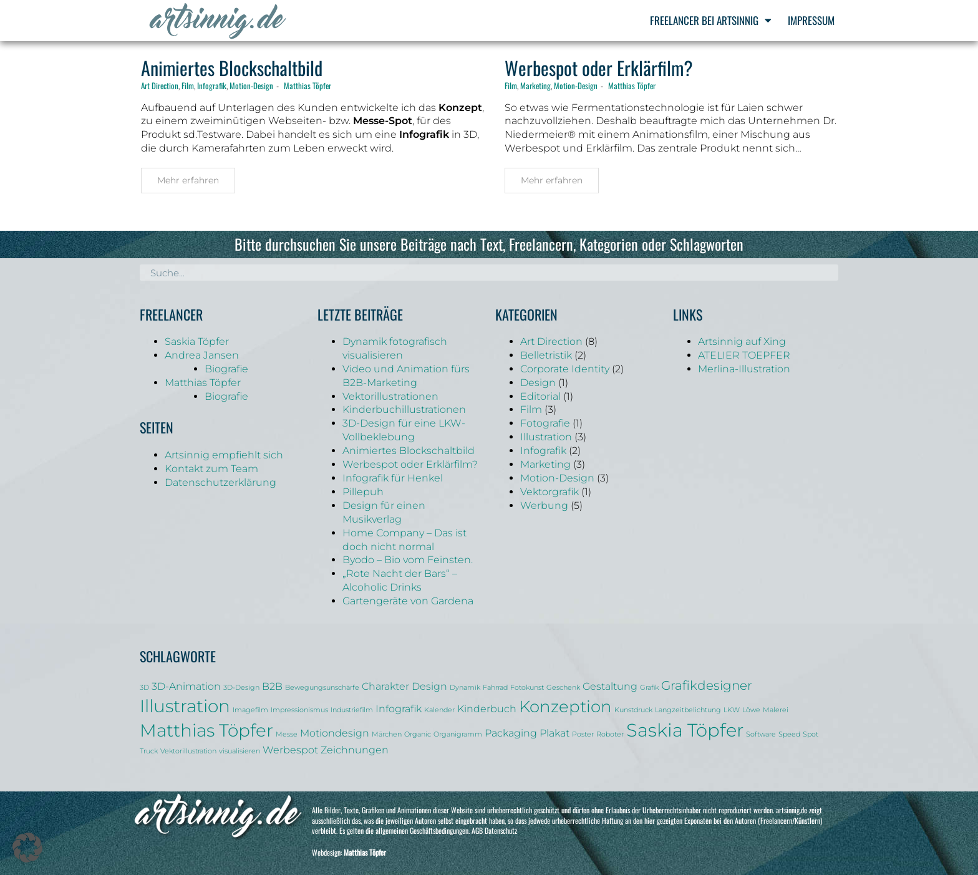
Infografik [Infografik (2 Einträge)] (398, 708)
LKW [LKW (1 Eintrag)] (732, 710)
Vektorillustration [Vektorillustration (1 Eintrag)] (188, 751)
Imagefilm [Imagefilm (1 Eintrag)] (250, 710)
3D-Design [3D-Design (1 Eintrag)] (241, 688)
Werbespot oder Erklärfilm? (599, 68)
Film (188, 85)
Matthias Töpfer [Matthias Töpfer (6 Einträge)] (206, 730)
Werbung (544, 505)
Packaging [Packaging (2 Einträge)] (511, 733)
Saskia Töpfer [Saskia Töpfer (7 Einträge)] (684, 730)
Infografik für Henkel (392, 478)
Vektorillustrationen (390, 396)
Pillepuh (363, 492)
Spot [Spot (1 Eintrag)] (810, 734)
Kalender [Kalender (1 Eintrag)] (439, 710)
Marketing (535, 85)
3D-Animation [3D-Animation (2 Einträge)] (186, 686)
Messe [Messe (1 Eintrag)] (287, 734)
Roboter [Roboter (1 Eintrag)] (610, 734)
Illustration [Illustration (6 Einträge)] (185, 706)
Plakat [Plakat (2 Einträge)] (554, 733)
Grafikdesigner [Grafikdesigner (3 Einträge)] (706, 685)
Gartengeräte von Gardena (407, 601)
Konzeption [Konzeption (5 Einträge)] (565, 706)
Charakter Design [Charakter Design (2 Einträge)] (404, 686)
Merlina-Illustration (744, 369)
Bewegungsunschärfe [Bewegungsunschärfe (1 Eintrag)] (322, 688)
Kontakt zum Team (211, 469)
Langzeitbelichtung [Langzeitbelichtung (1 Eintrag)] (688, 710)
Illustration (546, 437)
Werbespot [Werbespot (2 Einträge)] (290, 749)
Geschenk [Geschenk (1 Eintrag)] (563, 688)
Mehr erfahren (188, 180)
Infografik (211, 85)
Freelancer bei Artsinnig (711, 20)
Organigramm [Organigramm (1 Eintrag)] (457, 734)
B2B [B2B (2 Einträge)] (272, 686)
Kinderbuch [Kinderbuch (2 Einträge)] (486, 708)
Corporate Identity (564, 369)
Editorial (540, 396)
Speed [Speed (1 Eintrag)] (789, 734)
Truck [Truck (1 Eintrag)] (149, 751)
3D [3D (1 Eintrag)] (144, 688)
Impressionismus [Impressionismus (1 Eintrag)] (299, 710)
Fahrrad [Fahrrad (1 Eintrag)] (495, 688)
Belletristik (546, 355)
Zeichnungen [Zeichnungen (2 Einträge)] (355, 749)
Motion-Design (251, 85)
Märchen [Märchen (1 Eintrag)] (387, 734)
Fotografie (545, 423)
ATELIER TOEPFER (744, 355)
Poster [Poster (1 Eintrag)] (583, 734)
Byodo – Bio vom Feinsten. (407, 560)
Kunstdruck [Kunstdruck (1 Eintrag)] (633, 710)
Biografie (226, 369)
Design (538, 383)
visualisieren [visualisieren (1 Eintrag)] (239, 751)
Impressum (811, 20)
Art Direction (159, 85)
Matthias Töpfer (307, 85)
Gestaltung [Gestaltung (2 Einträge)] (610, 686)
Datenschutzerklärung (220, 482)
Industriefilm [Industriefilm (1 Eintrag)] (352, 710)
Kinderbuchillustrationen (404, 409)
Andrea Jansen (202, 355)
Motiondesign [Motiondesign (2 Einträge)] (334, 733)
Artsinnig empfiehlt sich (224, 455)
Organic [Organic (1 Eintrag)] (417, 734)
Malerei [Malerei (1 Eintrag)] (775, 710)
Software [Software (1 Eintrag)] (761, 734)
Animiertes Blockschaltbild (231, 68)
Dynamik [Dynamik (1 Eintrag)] (465, 688)
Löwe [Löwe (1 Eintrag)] (751, 710)
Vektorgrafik (549, 492)
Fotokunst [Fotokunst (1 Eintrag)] (527, 688)
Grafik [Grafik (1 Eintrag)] (649, 688)
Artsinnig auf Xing (742, 341)
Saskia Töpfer (197, 341)
